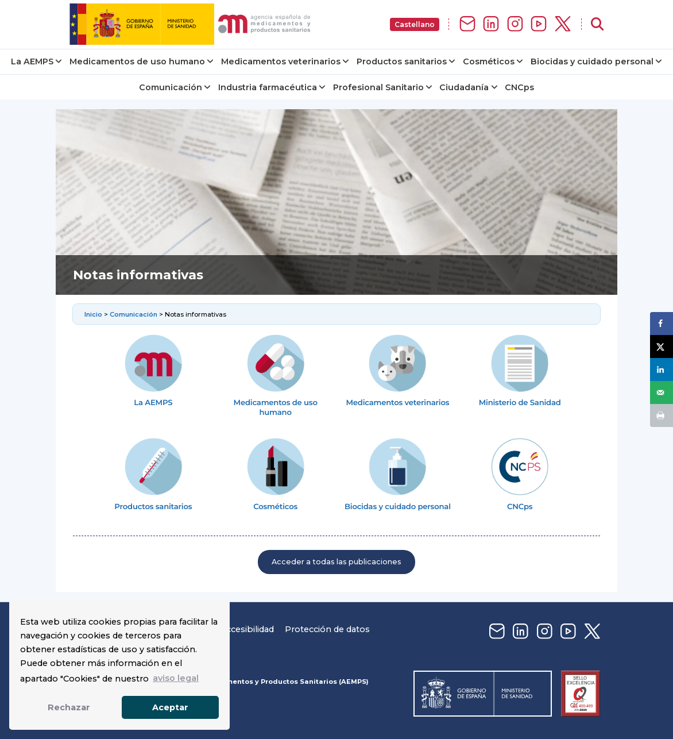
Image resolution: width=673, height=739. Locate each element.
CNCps (519, 87)
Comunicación (170, 87)
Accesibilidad (247, 629)
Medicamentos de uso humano (137, 61)
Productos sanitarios (402, 61)
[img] (192, 24)
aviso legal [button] (176, 678)
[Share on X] (661, 346)
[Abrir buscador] (597, 24)
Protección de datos (327, 629)
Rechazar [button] (69, 707)
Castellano (414, 24)
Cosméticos (489, 61)
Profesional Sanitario (378, 87)
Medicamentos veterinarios (281, 61)
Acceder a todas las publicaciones (336, 561)
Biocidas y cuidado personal (592, 61)
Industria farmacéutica (267, 87)
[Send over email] (661, 392)
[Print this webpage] (661, 415)
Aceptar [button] (170, 707)
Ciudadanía (464, 87)
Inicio (94, 314)
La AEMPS (32, 61)
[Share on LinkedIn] (661, 369)
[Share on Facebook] (661, 323)
